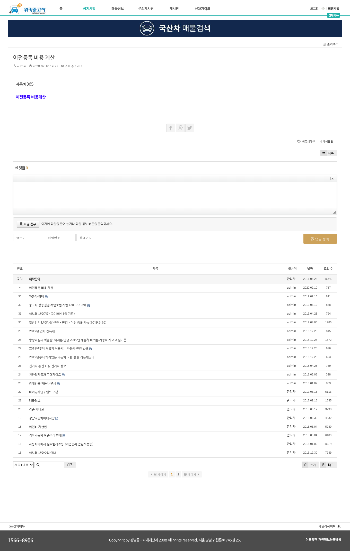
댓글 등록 (320, 239)
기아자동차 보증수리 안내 (45, 435)
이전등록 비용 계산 (34, 58)
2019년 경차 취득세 (42, 331)
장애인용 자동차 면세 (42, 383)
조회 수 (328, 269)
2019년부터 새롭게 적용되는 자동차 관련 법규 (58, 349)
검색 (70, 464)
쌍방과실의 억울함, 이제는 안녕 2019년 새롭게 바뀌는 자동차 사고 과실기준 (77, 340)
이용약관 (311, 540)
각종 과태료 (36, 409)
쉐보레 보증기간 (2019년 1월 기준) (52, 314)
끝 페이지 (192, 474)
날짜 (310, 269)
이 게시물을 (326, 141)
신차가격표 (202, 9)
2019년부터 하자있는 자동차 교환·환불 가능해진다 (61, 357)
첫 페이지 (158, 474)
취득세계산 (308, 141)
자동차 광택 (36, 297)
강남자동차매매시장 (42, 418)
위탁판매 (34, 279)
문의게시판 (146, 9)
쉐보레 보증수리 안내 (42, 453)
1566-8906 (20, 540)
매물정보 (117, 9)
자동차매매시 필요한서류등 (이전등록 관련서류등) (61, 444)
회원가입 (333, 9)
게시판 (174, 9)
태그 (327, 465)
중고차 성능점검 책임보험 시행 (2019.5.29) (57, 305)
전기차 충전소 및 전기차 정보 (47, 366)
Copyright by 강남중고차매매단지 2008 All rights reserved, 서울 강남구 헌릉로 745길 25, (175, 540)
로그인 (314, 9)
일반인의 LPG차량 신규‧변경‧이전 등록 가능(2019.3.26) (68, 323)
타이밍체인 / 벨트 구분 (43, 392)
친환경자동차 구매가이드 (45, 375)
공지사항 (89, 9)
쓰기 (309, 465)
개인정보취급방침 (329, 540)
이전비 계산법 (38, 427)
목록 (327, 153)
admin (21, 66)
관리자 (291, 279)
